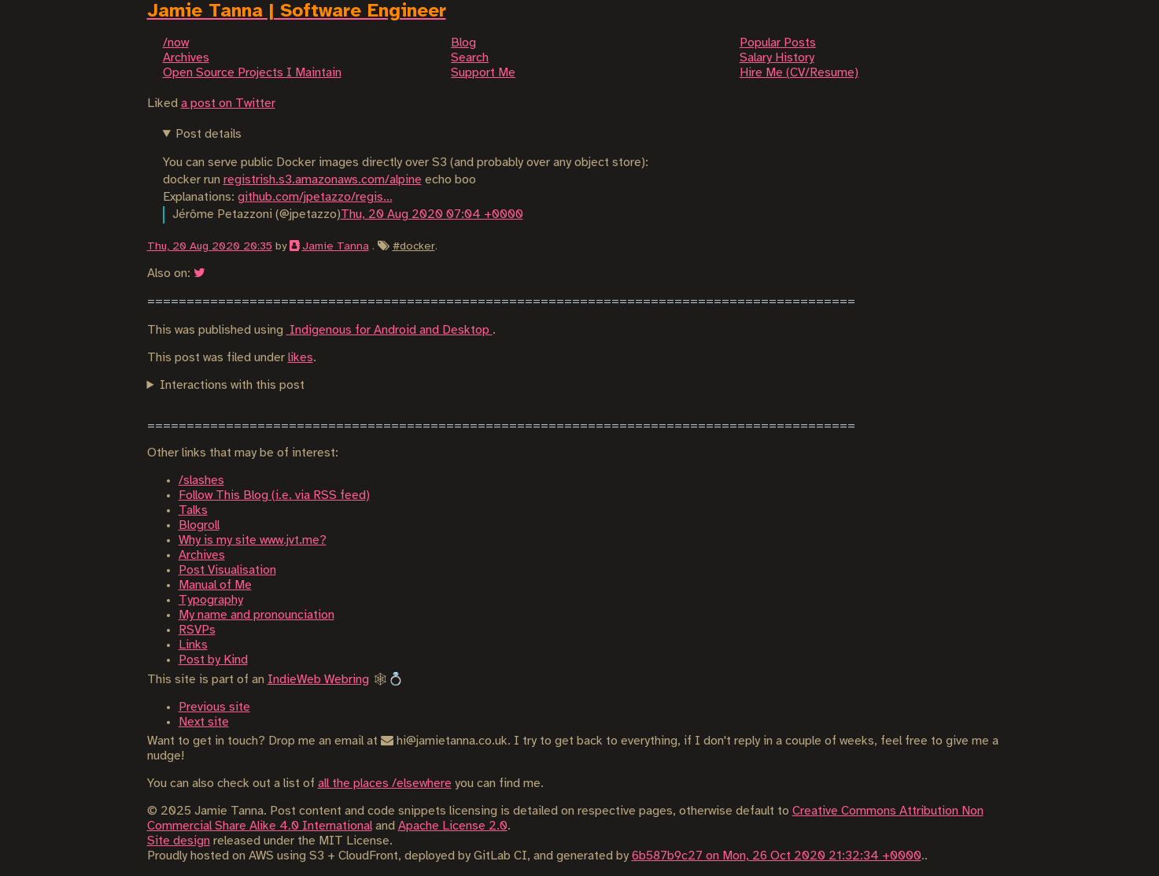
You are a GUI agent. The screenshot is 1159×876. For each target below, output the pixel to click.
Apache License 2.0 (453, 826)
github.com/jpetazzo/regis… (315, 197)
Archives (202, 555)
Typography (211, 600)
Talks (193, 510)
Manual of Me (215, 585)
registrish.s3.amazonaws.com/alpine (322, 180)
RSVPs (197, 630)
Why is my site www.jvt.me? (253, 540)
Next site (204, 722)
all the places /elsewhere (385, 783)
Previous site (214, 707)
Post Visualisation (227, 570)
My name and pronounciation (256, 615)
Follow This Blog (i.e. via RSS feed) (274, 495)
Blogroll (199, 525)
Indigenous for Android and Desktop (389, 330)
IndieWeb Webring (318, 679)
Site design (178, 841)
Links (193, 645)
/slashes (201, 480)
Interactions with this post (232, 385)
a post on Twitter (228, 103)
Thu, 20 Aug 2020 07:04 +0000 (432, 214)
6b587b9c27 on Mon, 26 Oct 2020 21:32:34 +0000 (776, 856)
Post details (208, 134)
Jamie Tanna (335, 246)
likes (300, 357)
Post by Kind (213, 660)
